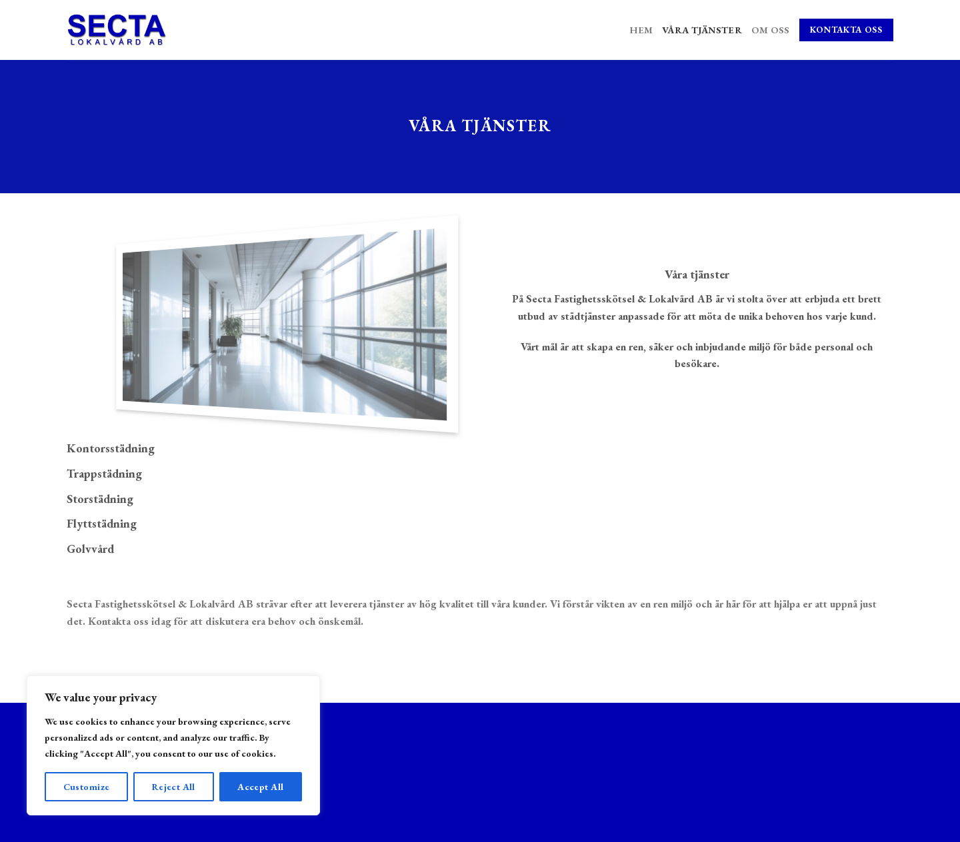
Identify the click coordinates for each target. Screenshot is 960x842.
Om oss (770, 29)
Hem (641, 29)
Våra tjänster (702, 29)
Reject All (173, 787)
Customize (86, 787)
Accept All (260, 787)
